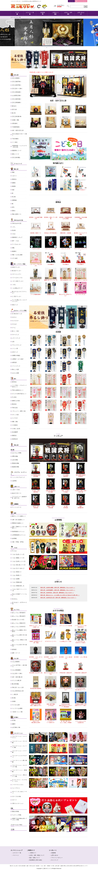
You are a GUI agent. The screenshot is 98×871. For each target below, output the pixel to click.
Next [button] (95, 32)
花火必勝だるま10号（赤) (35, 672)
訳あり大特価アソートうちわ (19, 594)
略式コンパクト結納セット (19, 516)
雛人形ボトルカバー (50, 688)
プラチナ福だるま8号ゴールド (65, 688)
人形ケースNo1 (16, 489)
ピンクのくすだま (80, 294)
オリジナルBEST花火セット (19, 393)
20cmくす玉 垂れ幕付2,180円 (35, 721)
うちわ (14, 547)
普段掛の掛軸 (15, 463)
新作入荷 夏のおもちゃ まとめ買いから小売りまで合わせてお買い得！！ (60, 595)
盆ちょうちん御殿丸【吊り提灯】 (19, 631)
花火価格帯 (15, 432)
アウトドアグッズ (16, 345)
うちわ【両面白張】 (17, 582)
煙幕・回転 (15, 421)
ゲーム (13, 327)
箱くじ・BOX (15, 331)
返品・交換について (34, 857)
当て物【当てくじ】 (17, 313)
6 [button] (53, 47)
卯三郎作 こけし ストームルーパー (50, 657)
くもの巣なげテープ (17, 288)
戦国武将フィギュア (17, 237)
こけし (13, 226)
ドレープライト (16, 788)
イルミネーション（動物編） (19, 771)
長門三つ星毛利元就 (35, 506)
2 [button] (47, 47)
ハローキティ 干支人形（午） (36, 264)
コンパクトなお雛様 (17, 708)
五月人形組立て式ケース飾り (19, 134)
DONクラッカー (16, 267)
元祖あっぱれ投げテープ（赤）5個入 (35, 641)
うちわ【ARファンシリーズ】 (19, 590)
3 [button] (48, 47)
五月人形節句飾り (16, 99)
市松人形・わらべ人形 (18, 687)
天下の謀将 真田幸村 (65, 475)
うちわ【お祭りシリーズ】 (19, 561)
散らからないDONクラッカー (65, 294)
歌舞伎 (13, 182)
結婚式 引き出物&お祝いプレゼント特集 (19, 819)
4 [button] (50, 47)
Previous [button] (2, 32)
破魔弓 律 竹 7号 (35, 279)
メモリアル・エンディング (19, 473)
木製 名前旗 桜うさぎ (65, 279)
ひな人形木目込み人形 (18, 690)
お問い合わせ (54, 855)
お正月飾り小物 (16, 727)
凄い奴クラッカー (16, 270)
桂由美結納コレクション (18, 531)
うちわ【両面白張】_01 (18, 585)
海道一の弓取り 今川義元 (65, 491)
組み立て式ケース (16, 493)
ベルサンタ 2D (35, 248)
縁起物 (13, 186)
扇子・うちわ (15, 240)
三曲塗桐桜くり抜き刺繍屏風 (80, 217)
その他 (12, 829)
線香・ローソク (16, 653)
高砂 (13, 189)
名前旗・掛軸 (15, 120)
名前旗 (13, 701)
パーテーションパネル (16, 824)
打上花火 (14, 397)
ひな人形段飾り (16, 661)
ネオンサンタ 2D (65, 248)
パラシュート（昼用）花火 (19, 411)
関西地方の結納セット (18, 523)
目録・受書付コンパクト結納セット (19, 527)
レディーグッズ (16, 338)
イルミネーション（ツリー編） (19, 751)
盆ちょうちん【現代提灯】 (19, 612)
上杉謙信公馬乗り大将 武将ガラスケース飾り (80, 704)
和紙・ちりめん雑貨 (17, 254)
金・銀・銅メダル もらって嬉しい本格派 (65, 721)
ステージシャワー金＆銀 (65, 625)
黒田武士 (14, 179)
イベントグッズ (16, 366)
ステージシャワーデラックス (50, 626)
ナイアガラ (15, 418)
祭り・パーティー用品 (18, 263)
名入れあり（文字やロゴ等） (19, 603)
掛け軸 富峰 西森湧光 (35, 688)
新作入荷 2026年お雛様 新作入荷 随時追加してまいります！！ (58, 587)
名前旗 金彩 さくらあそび (80, 279)
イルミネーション (17, 732)
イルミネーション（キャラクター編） (19, 766)
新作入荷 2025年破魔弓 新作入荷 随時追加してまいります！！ (58, 590)
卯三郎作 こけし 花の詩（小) (65, 657)
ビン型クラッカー (16, 296)
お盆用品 (14, 480)
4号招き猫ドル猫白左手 (81, 672)
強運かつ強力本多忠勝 (50, 506)
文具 (13, 341)
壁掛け (13, 210)
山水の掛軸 (15, 459)
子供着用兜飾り (16, 127)
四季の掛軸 (15, 456)
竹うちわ (14, 550)
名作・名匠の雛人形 (17, 677)
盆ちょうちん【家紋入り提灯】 (19, 640)
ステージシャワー (16, 274)
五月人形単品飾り (16, 92)
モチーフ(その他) (16, 796)
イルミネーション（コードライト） (19, 737)
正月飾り (14, 717)
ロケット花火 (15, 414)
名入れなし (15, 599)
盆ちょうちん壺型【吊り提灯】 (19, 635)
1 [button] (45, 47)
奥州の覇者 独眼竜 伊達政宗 (80, 475)
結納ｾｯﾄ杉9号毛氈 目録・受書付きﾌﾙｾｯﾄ (35, 704)
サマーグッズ (15, 334)
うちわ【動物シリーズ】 (18, 557)
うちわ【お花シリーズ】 (18, 554)
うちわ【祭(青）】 (17, 575)
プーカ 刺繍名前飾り (35, 294)
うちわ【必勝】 (16, 578)
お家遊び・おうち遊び (18, 359)
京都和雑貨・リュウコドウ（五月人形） (19, 146)
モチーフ (14, 800)
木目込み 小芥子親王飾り (50, 232)
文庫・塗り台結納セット (18, 519)
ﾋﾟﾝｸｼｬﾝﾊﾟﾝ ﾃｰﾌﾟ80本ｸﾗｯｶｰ (50, 721)
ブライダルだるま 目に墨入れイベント (80, 688)
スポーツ (14, 175)
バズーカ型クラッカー (18, 281)
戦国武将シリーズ (16, 150)
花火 (13, 378)
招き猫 (13, 230)
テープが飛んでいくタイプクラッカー (19, 300)
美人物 (13, 196)
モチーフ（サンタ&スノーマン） (19, 792)
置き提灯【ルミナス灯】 (18, 619)
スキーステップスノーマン (80, 249)
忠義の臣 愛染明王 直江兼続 (50, 491)
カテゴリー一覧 (17, 852)
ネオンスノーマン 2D (50, 248)
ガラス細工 (15, 258)
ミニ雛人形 (15, 694)
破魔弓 (13, 724)
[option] (49, 32)
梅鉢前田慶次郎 (80, 506)
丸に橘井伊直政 (65, 506)
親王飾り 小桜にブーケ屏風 (50, 217)
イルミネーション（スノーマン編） (19, 746)
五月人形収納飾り (16, 102)
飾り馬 (13, 113)
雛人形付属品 (15, 684)
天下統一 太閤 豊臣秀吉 (35, 491)
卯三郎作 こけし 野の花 (80, 656)
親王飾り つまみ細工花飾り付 (35, 217)
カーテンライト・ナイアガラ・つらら (19, 780)
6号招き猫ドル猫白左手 (66, 672)
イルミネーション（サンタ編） (19, 742)
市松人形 (14, 444)
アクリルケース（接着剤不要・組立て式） (19, 497)
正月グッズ (15, 352)
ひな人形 (14, 658)
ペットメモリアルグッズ (18, 477)
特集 (12, 808)
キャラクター (15, 320)
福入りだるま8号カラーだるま (50, 673)
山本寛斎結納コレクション (19, 535)
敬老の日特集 (15, 811)
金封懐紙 (14, 538)
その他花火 (15, 425)
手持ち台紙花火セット (18, 390)
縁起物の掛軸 (15, 466)
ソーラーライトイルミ (18, 784)
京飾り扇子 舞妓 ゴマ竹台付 (50, 704)
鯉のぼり (14, 106)
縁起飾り (14, 251)
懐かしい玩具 (15, 369)
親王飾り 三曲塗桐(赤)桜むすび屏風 (65, 217)
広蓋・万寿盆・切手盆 (18, 542)
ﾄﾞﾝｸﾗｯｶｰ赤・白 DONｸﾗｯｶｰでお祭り (80, 641)
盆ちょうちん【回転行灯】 (19, 623)
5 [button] (51, 47)
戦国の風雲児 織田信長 (50, 475)
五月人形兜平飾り (16, 85)
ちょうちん (15, 609)
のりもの (14, 324)
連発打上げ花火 (16, 400)
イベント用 (15, 348)
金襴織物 (14, 503)
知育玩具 (14, 362)
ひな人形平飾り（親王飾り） (19, 666)
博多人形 (14, 168)
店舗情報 (53, 852)
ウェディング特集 (16, 815)
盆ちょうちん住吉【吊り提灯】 (19, 645)
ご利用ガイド (32, 852)
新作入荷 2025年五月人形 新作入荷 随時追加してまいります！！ (58, 597)
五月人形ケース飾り (17, 88)
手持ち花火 (15, 407)
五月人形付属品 (16, 157)
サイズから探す (16, 704)
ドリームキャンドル (17, 277)
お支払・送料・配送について (36, 855)
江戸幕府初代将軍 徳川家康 (35, 475)
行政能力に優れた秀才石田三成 (80, 491)
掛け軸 (12, 449)
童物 (13, 172)
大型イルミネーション (18, 803)
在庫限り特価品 (16, 355)
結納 (13, 512)
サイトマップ (54, 860)
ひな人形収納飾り (16, 670)
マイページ (71, 1)
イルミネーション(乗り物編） (19, 761)
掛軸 (13, 247)
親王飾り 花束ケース (35, 232)
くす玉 (13, 284)
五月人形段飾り (16, 78)
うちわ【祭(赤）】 (17, 571)
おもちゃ (14, 317)
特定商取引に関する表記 (35, 860)
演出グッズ (15, 304)
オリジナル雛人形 (16, 680)
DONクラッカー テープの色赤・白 (35, 626)
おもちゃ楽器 (15, 373)
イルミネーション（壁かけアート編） (19, 775)
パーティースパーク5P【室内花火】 (80, 626)
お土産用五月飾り (16, 95)
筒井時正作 (15, 439)
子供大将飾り (15, 138)
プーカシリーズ (16, 163)
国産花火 (14, 435)
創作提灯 (14, 649)
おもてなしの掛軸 (16, 452)
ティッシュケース (16, 507)
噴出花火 (14, 404)
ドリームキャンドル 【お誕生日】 (80, 721)
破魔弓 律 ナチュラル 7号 (50, 279)
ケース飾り (15, 142)
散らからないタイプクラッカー (19, 292)
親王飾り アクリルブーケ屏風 (80, 233)
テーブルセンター (16, 244)
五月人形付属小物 (16, 116)
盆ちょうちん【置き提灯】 (19, 616)
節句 (13, 207)
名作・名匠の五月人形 (18, 130)
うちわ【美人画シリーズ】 (19, 564)
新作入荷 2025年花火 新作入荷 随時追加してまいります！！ (57, 592)
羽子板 (13, 720)
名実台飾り (15, 123)
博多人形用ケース (16, 214)
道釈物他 (14, 200)
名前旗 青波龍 (50, 294)
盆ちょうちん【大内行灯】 (19, 626)
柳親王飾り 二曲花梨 (65, 232)
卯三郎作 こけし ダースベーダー (35, 657)
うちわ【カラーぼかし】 (18, 568)
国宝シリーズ (15, 154)
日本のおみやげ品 (17, 219)
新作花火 (14, 381)
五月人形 (14, 74)
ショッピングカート (81, 1)
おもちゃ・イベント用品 (18, 310)
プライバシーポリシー (57, 857)
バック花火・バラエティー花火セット (19, 386)
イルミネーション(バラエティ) (19, 756)
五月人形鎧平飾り (16, 81)
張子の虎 (14, 109)
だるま (13, 233)
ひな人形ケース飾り (17, 673)
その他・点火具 (16, 428)
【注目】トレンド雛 (17, 711)
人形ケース (15, 486)
